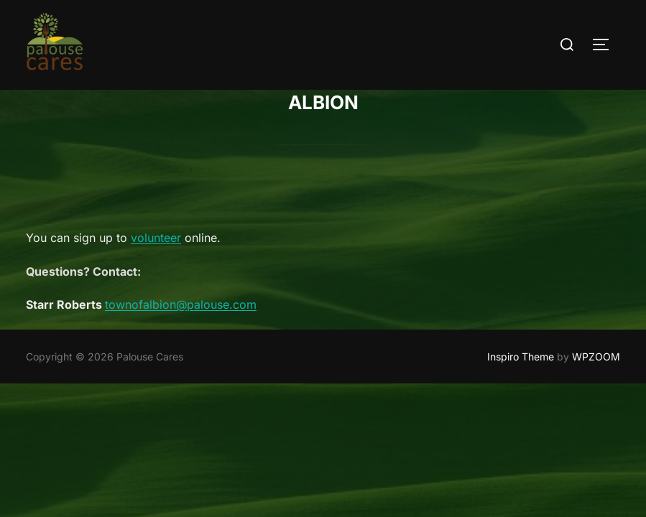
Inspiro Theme (520, 357)
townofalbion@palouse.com (181, 305)
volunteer (156, 238)
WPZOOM (596, 357)
